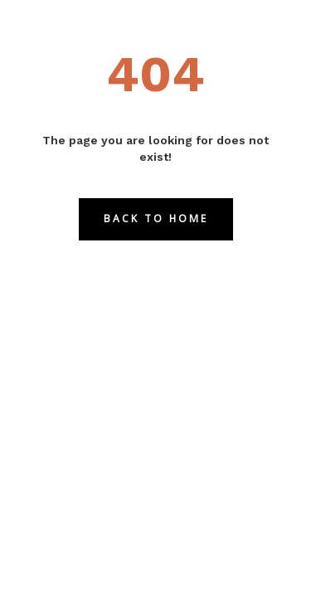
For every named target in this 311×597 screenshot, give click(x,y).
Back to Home (156, 218)
